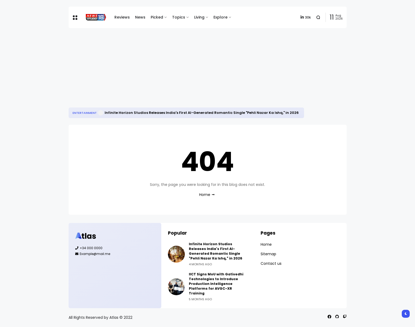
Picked (157, 17)
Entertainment (85, 113)
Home (204, 194)
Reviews (122, 17)
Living (199, 17)
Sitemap (268, 254)
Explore (220, 17)
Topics (178, 17)
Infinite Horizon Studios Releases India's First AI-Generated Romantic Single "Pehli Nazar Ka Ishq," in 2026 (202, 112)
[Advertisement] (208, 68)
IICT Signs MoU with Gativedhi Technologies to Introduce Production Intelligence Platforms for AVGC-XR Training (216, 283)
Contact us (271, 263)
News (140, 17)
